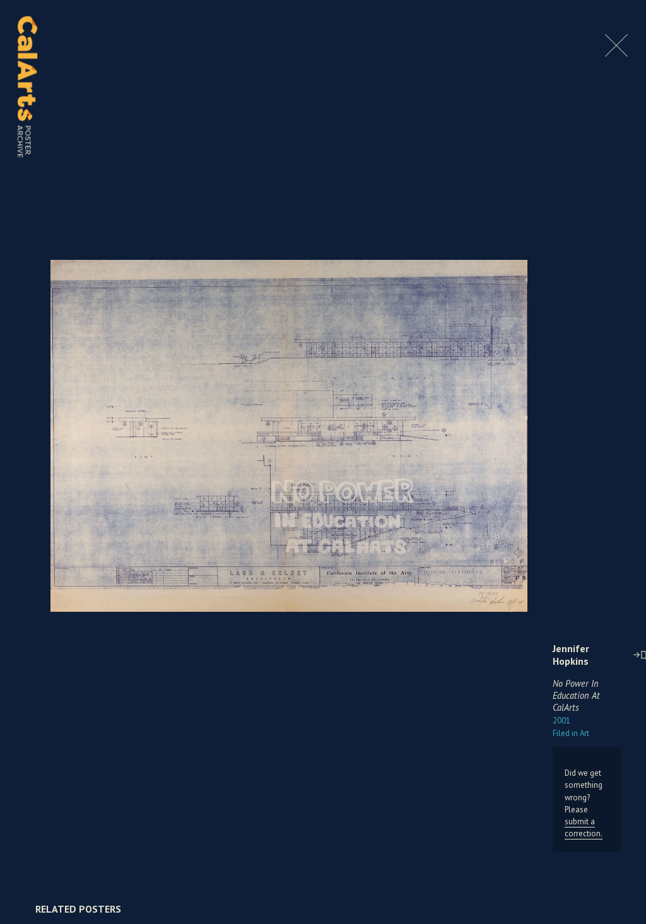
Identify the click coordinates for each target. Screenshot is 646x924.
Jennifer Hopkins (571, 654)
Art (571, 733)
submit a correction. (583, 827)
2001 (561, 720)
